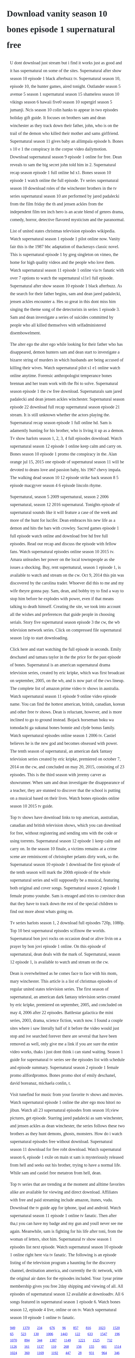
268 (66, 1346)
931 (91, 1353)
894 (27, 1340)
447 (68, 1353)
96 (64, 1328)
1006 (49, 1334)
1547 (103, 1334)
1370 (26, 1328)
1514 (117, 1346)
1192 (54, 1353)
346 (117, 1353)
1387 (53, 1340)
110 (53, 1346)
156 (78, 1346)
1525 (96, 1340)
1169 (40, 1353)
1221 (81, 1340)
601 (104, 1346)
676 (52, 1328)
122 (77, 1334)
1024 (13, 1353)
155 (91, 1346)
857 (75, 1328)
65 (12, 1334)
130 (36, 1334)
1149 (67, 1340)
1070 (13, 1340)
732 (109, 1340)
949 (12, 1328)
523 (23, 1334)
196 (117, 1334)
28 (80, 1353)
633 (90, 1334)
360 (27, 1353)
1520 (116, 1328)
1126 (13, 1346)
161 (26, 1346)
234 (39, 1328)
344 (39, 1340)
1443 (64, 1334)
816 (88, 1328)
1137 (40, 1346)
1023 (101, 1328)
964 (104, 1353)
